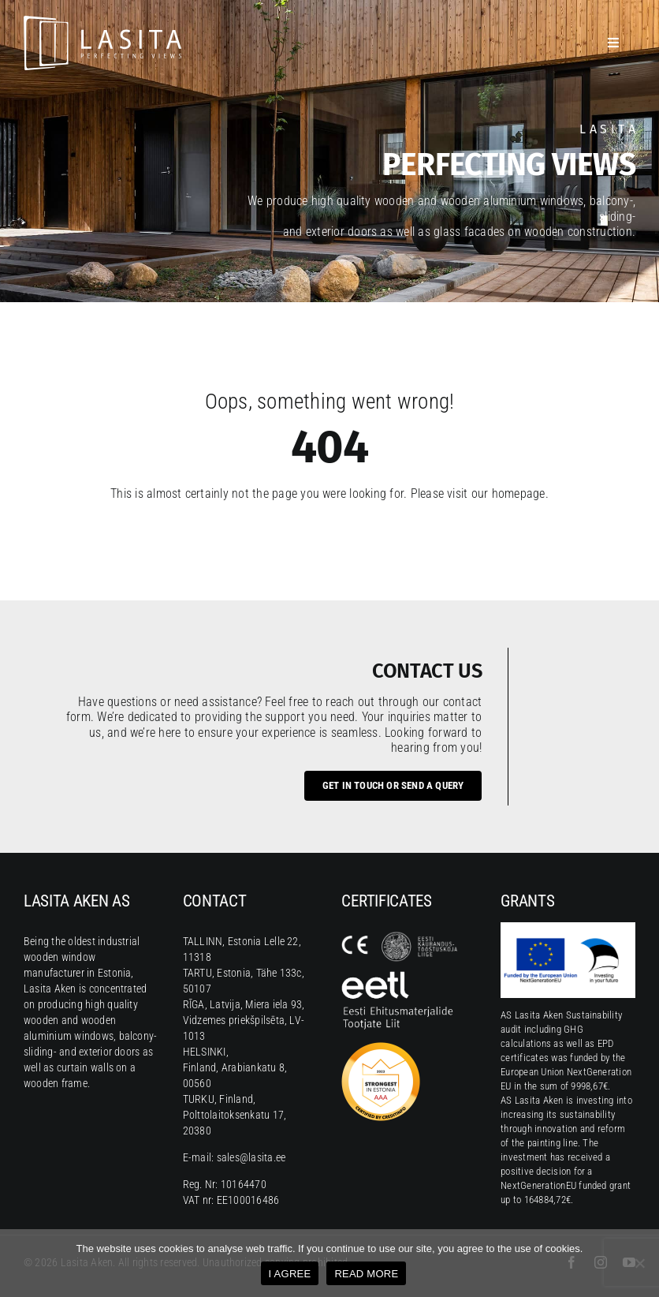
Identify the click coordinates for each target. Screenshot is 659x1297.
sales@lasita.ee (251, 1157)
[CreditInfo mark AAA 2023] (380, 1048)
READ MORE (366, 1274)
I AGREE (290, 1274)
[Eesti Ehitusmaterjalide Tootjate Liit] (400, 977)
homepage (518, 493)
